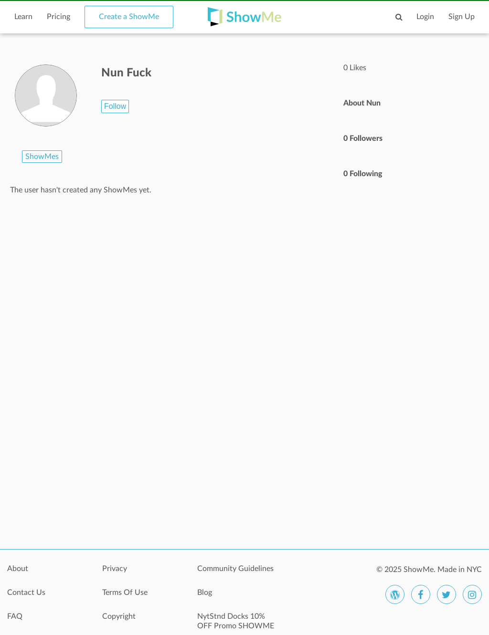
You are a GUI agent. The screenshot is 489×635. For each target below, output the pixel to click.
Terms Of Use (125, 592)
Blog (204, 592)
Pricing (58, 17)
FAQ (14, 616)
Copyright (119, 616)
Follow (115, 106)
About (17, 568)
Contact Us (26, 592)
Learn (23, 17)
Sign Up (461, 17)
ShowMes (42, 156)
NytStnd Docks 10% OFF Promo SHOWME (235, 621)
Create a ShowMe (129, 17)
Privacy (114, 568)
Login (425, 17)
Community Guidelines (235, 568)
